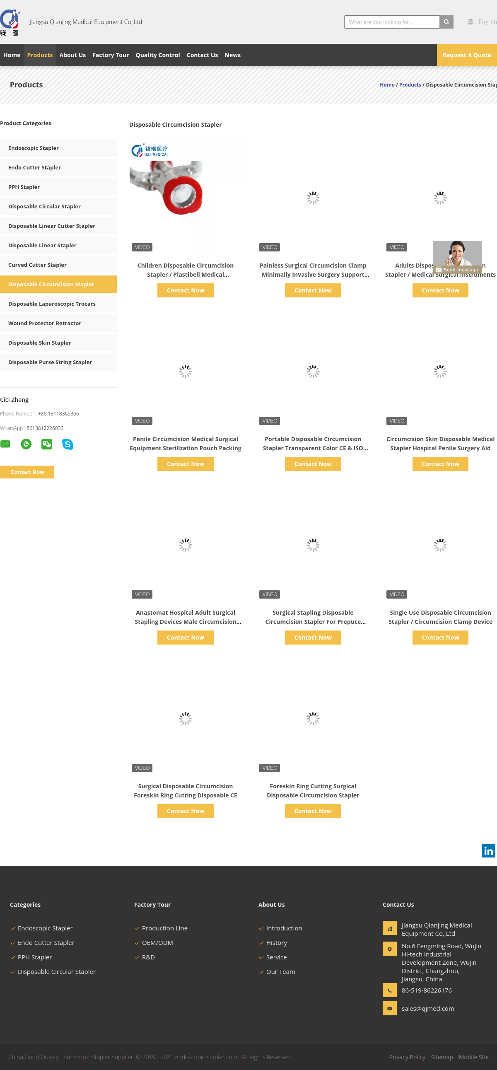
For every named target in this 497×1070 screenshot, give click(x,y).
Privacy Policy (407, 1057)
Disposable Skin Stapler (39, 342)
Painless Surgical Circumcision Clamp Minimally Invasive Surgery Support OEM (313, 274)
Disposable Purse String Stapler (50, 362)
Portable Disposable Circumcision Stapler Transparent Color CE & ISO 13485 (313, 448)
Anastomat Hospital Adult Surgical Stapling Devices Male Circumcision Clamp (185, 622)
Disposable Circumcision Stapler (51, 284)
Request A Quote (467, 55)
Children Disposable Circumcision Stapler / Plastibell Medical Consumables (186, 274)
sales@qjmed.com (428, 1008)
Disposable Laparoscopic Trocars (52, 303)
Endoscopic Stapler (33, 148)
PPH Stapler (24, 187)
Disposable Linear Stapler (42, 245)
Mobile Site (474, 1057)
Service (272, 957)
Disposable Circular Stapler (44, 206)
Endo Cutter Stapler (34, 167)
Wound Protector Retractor (44, 323)
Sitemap (442, 1057)
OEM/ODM (153, 942)
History (272, 942)
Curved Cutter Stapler (37, 264)
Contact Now (185, 290)
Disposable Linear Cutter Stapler (51, 225)
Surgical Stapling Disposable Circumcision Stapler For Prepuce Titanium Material (313, 622)
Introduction (280, 928)
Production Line (161, 928)
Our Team (276, 971)
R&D (144, 957)
